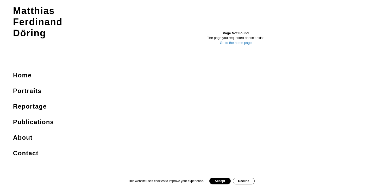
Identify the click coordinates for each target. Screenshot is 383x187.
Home (22, 75)
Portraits (27, 90)
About (23, 137)
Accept (220, 181)
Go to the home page (236, 43)
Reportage (30, 106)
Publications (33, 121)
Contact (26, 153)
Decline (243, 181)
